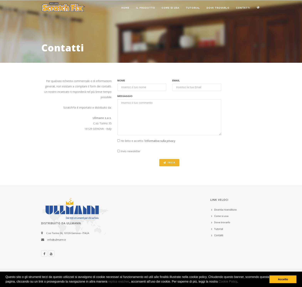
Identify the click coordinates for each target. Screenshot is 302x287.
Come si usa (170, 8)
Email (176, 80)
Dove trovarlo (217, 8)
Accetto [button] (283, 279)
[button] (239, 282)
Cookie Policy (228, 281)
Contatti (243, 8)
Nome (121, 80)
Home (125, 8)
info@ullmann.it (57, 239)
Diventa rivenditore (225, 209)
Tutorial (193, 8)
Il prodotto (145, 8)
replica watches (118, 281)
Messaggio (125, 96)
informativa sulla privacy (160, 141)
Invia (169, 162)
